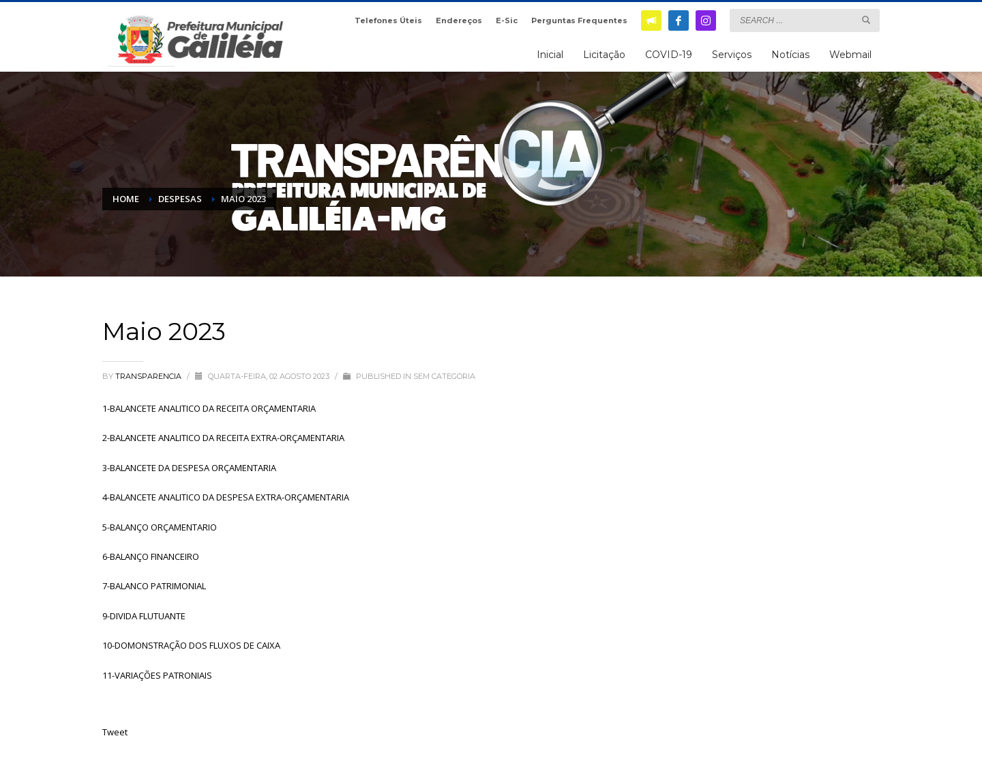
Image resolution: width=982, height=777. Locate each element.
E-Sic (507, 20)
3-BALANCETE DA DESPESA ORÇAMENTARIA (189, 468)
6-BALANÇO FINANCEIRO (150, 556)
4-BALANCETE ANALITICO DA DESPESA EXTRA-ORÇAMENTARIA (225, 497)
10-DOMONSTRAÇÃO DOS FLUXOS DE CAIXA (191, 645)
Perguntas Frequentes (579, 20)
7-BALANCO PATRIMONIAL (154, 586)
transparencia (149, 376)
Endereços (459, 20)
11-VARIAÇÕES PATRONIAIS (157, 675)
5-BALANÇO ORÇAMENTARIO (159, 527)
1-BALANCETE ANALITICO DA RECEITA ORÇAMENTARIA (209, 408)
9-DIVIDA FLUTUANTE (143, 616)
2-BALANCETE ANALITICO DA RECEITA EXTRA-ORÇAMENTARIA (223, 438)
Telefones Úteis (388, 20)
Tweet (115, 732)
